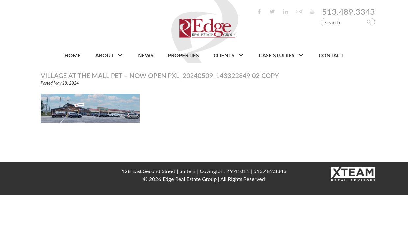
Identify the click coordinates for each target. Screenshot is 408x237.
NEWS (145, 55)
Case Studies (281, 55)
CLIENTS (229, 55)
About (109, 55)
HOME (72, 55)
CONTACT (331, 55)
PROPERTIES (183, 55)
